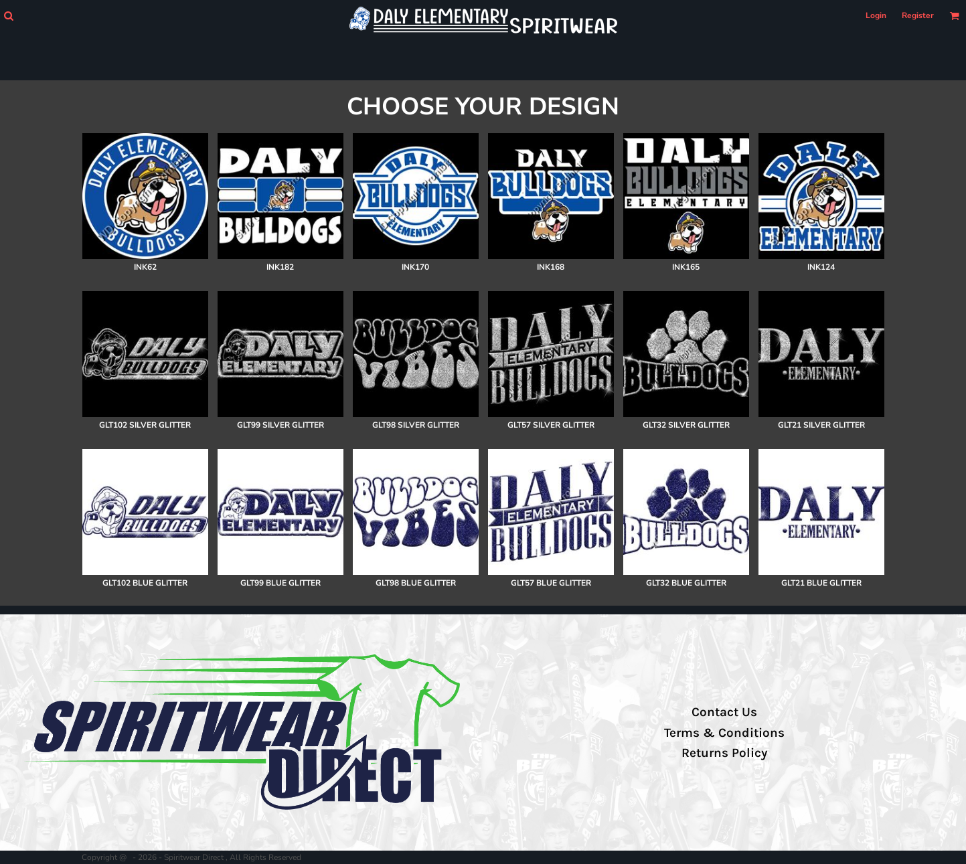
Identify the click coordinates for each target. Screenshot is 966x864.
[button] (8, 16)
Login (876, 15)
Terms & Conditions (724, 732)
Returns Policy (724, 753)
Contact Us (724, 712)
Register (918, 15)
